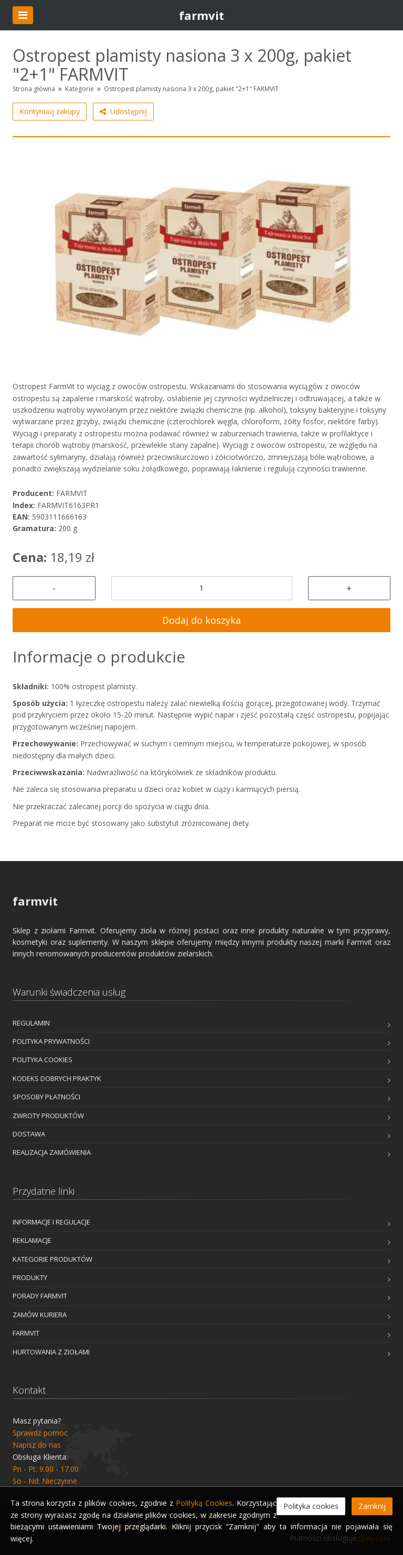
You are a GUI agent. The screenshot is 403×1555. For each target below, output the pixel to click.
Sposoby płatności (46, 1096)
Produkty (30, 1277)
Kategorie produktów (52, 1259)
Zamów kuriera (40, 1314)
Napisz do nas (37, 1445)
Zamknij (372, 1506)
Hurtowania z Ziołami (51, 1352)
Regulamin (31, 1023)
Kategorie (79, 88)
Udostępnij (123, 111)
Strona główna (34, 88)
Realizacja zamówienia (52, 1152)
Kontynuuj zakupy (49, 111)
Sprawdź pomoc (40, 1433)
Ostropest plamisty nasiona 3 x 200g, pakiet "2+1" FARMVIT (191, 88)
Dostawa (29, 1134)
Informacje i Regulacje (51, 1222)
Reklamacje (32, 1240)
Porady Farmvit (40, 1295)
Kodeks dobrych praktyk (57, 1078)
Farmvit (26, 1333)
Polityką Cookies (204, 1503)
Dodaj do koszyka (201, 620)
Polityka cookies (42, 1059)
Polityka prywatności (51, 1041)
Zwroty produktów (48, 1115)
